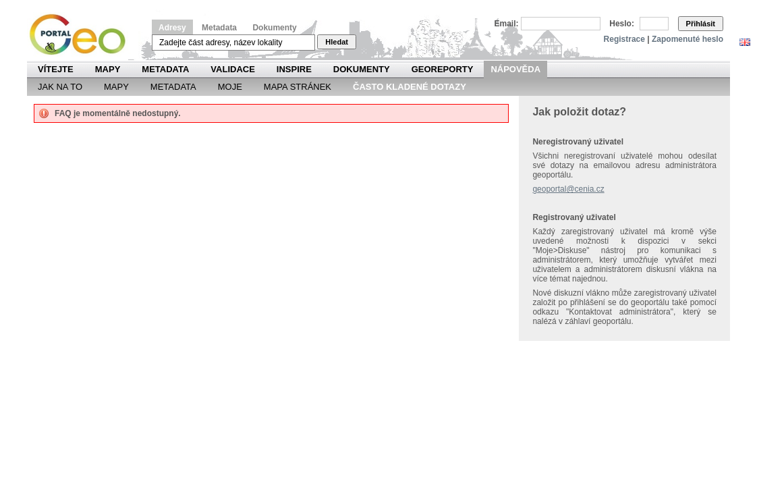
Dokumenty (274, 27)
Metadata (219, 27)
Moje (230, 87)
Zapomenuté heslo (687, 39)
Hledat (336, 42)
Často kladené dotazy (409, 87)
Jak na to (60, 87)
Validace (232, 69)
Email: (507, 23)
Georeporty (443, 69)
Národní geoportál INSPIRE (82, 34)
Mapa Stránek (297, 87)
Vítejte (56, 69)
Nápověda (515, 69)
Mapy (108, 69)
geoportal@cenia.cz (568, 189)
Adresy (172, 27)
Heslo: (621, 23)
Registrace (624, 39)
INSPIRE (294, 69)
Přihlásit (700, 24)
